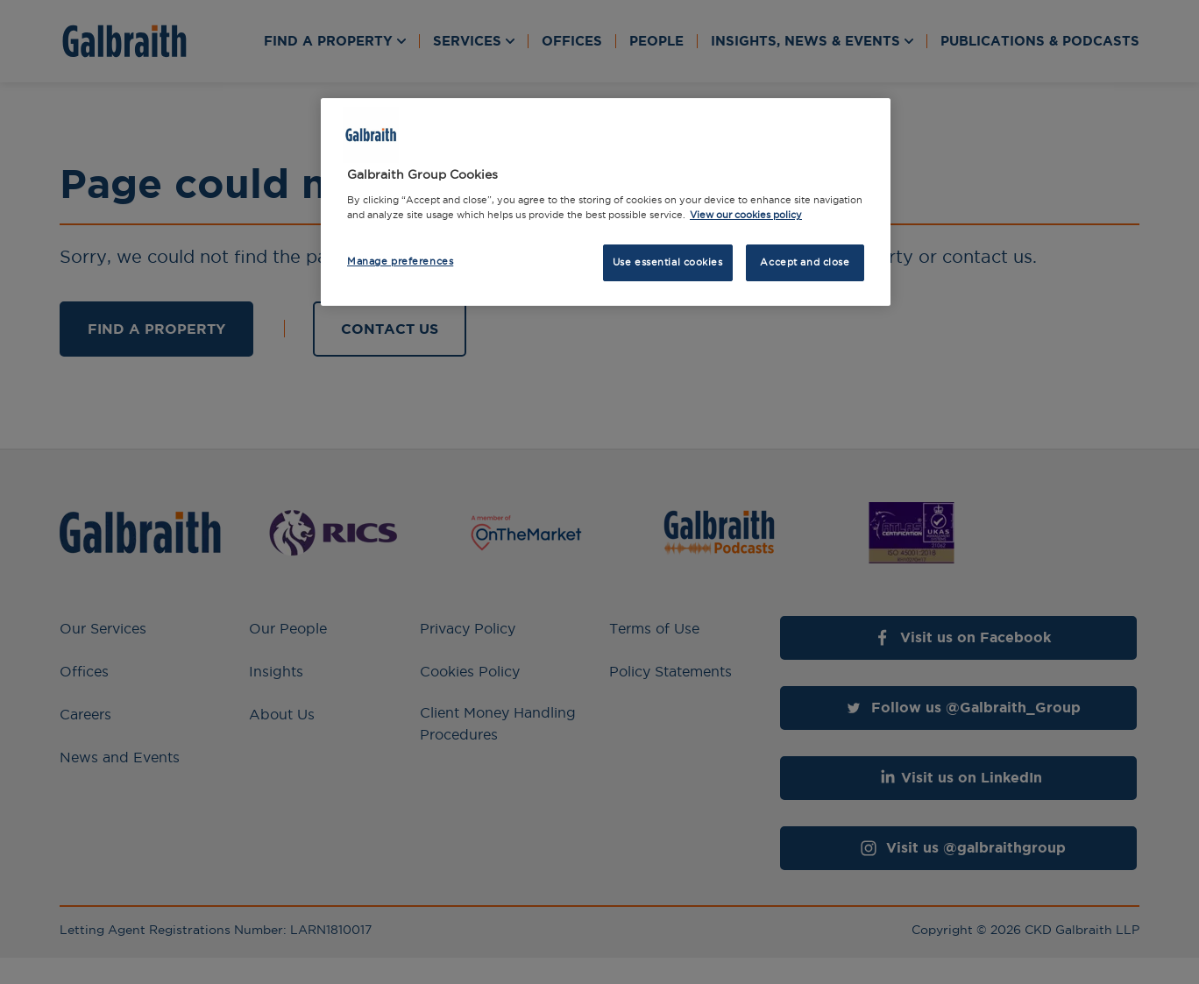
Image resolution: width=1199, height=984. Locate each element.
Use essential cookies (668, 262)
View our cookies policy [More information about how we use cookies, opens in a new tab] (746, 214)
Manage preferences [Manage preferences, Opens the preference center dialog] (400, 261)
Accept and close (804, 262)
